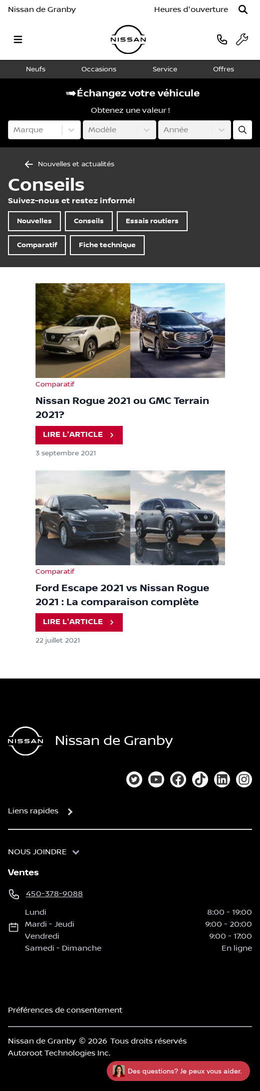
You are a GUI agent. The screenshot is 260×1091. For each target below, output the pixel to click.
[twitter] (134, 779)
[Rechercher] (243, 9)
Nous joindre (37, 851)
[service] (242, 39)
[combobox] (14, 130)
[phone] (222, 39)
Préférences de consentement (65, 1010)
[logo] (128, 39)
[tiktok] (200, 779)
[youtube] (156, 779)
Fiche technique (107, 245)
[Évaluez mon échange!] (242, 129)
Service (165, 69)
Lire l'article (80, 435)
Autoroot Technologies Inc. (59, 1053)
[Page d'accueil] (25, 741)
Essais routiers (152, 221)
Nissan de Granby (42, 9)
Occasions (98, 69)
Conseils (89, 221)
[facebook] (178, 779)
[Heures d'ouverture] (191, 9)
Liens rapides (33, 810)
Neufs (35, 69)
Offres (223, 69)
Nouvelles (34, 221)
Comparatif (37, 245)
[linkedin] (222, 779)
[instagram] (244, 779)
